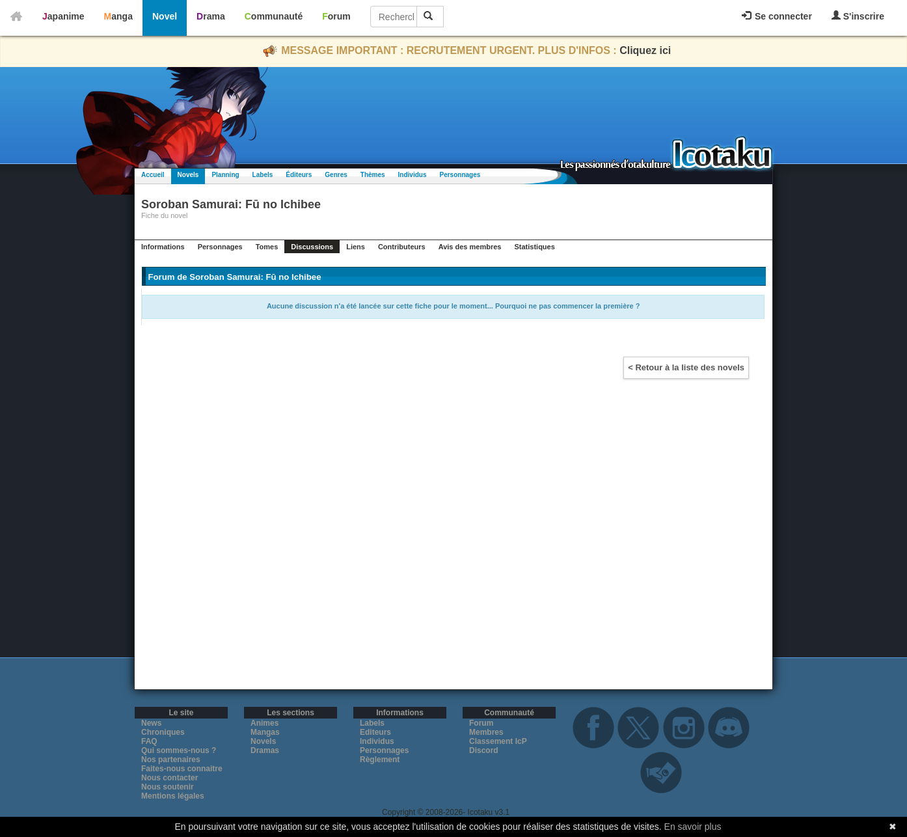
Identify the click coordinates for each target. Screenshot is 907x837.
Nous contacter (169, 777)
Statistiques (534, 247)
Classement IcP (498, 741)
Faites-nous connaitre (182, 768)
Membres (486, 732)
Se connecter (777, 16)
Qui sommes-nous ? (178, 750)
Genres (336, 174)
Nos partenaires (170, 759)
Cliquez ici (645, 50)
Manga (118, 16)
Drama (210, 16)
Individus (412, 174)
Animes (264, 723)
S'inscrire (858, 15)
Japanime (63, 16)
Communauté (274, 16)
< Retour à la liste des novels (686, 367)
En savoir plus (693, 826)
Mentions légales (172, 796)
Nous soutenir (167, 786)
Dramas (264, 750)
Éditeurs (299, 174)
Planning (225, 174)
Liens (355, 247)
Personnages (459, 174)
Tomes (267, 247)
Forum (336, 16)
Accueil (153, 174)
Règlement (379, 759)
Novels (188, 174)
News (151, 723)
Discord (483, 750)
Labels (262, 174)
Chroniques (163, 732)
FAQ (149, 741)
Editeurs (375, 732)
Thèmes (372, 174)
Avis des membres (470, 247)
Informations (163, 247)
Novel (164, 16)
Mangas (265, 732)
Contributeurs (402, 247)
